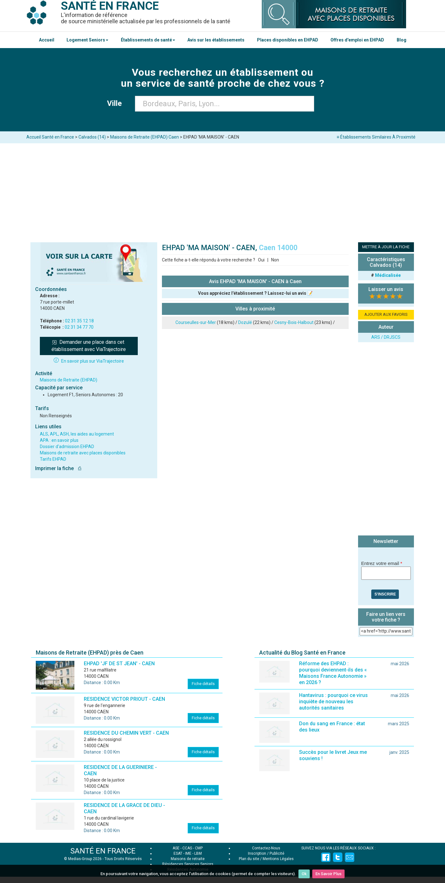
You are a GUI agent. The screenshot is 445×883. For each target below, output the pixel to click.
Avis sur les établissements (215, 39)
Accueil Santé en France (50, 137)
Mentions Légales (278, 859)
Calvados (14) (92, 137)
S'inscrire (385, 594)
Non (275, 259)
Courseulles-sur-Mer (195, 322)
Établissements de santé (148, 39)
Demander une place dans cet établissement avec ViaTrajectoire (88, 345)
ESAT (178, 853)
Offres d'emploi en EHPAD (357, 39)
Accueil (46, 39)
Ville (116, 103)
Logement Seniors (87, 39)
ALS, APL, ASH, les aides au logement (77, 433)
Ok (304, 873)
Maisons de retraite (188, 859)
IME (188, 853)
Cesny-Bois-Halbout (294, 322)
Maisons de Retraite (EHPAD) (68, 379)
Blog (401, 39)
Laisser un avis (385, 289)
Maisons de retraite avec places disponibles (83, 452)
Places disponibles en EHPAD (287, 39)
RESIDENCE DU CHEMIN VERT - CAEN (126, 733)
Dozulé (245, 322)
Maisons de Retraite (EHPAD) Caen (144, 137)
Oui (261, 259)
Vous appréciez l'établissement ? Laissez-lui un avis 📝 (255, 293)
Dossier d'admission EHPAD (67, 446)
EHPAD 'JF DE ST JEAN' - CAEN (119, 663)
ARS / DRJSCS (385, 337)
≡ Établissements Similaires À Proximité (376, 137)
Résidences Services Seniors (187, 864)
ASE (176, 848)
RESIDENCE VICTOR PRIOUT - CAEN (124, 699)
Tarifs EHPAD (53, 459)
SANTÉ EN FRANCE (103, 851)
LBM (198, 853)
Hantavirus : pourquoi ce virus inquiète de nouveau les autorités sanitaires (333, 701)
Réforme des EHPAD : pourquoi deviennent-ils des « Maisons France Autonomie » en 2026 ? (333, 673)
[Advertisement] (222, 190)
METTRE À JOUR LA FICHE (386, 246)
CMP (199, 848)
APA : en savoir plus (59, 440)
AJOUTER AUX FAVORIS (386, 314)
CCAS (187, 848)
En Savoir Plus (328, 873)
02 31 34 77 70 (79, 327)
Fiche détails (203, 683)
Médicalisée (388, 275)
